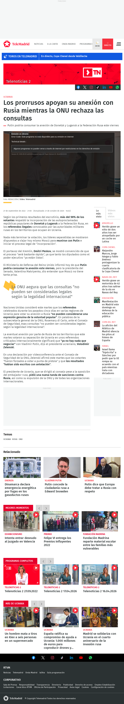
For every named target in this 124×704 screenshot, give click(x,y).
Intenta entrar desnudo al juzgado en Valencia (21, 521)
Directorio (56, 685)
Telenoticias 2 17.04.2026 (60, 574)
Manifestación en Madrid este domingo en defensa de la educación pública (97, 300)
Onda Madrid (69, 44)
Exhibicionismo (13, 534)
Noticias (38, 44)
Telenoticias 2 (13, 587)
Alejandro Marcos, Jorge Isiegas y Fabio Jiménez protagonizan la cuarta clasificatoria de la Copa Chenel (97, 249)
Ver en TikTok (62, 658)
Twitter (85, 87)
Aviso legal (75, 687)
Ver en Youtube (81, 657)
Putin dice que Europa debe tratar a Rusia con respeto (102, 467)
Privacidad (63, 687)
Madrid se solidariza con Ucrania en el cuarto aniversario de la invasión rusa (100, 617)
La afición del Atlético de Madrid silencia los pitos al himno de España (97, 324)
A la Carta (52, 44)
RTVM (6, 667)
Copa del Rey (109, 322)
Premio (48, 534)
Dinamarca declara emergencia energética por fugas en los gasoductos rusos (22, 467)
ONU (21, 439)
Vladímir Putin (53, 480)
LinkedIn (104, 87)
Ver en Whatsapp (90, 657)
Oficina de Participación (45, 687)
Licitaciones (8, 687)
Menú (118, 44)
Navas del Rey (109, 277)
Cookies (85, 687)
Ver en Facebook (33, 658)
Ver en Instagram (52, 657)
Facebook (78, 87)
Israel (105, 346)
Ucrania (8, 97)
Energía (9, 480)
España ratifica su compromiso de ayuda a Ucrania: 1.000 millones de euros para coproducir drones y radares (60, 617)
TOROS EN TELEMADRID (22, 56)
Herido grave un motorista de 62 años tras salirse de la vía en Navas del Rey (97, 279)
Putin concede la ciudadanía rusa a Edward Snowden (62, 467)
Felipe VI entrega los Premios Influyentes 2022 (60, 521)
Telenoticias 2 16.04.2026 (100, 574)
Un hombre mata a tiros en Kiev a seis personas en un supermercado (21, 617)
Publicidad (68, 685)
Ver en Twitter (43, 658)
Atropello (107, 223)
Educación (107, 298)
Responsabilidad (26, 685)
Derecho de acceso (84, 685)
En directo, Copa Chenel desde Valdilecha (64, 56)
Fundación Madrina (94, 534)
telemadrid (12, 698)
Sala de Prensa (10, 685)
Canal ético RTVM (24, 687)
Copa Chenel (108, 247)
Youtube (111, 87)
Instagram (91, 87)
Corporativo (12, 680)
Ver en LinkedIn (71, 657)
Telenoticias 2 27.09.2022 (21, 574)
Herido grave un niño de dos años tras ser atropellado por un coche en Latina (97, 225)
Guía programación (56, 673)
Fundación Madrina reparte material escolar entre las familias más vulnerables (100, 521)
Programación (87, 44)
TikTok (98, 87)
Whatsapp (117, 87)
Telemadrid (18, 673)
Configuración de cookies (102, 687)
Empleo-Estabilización (105, 685)
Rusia (14, 439)
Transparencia (43, 685)
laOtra (42, 673)
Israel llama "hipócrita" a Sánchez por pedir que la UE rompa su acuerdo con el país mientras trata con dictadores (97, 348)
